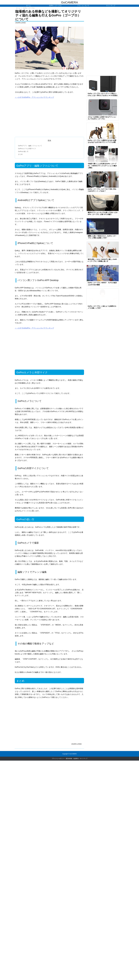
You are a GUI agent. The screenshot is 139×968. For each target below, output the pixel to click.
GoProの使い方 (23, 151)
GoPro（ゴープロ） (29, 8)
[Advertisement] (49, 117)
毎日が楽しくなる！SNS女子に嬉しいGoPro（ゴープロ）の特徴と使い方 (102, 260)
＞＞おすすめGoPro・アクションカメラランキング (34, 97)
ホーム (18, 8)
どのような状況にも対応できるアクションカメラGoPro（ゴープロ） (102, 118)
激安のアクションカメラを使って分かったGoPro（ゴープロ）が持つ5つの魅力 (102, 213)
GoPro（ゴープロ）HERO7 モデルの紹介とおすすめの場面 (102, 283)
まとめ (20, 154)
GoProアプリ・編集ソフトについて (30, 146)
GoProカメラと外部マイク (27, 148)
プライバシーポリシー (58, 758)
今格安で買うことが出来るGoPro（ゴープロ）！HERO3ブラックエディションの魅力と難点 (102, 165)
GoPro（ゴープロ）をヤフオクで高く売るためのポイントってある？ (102, 190)
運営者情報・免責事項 (72, 758)
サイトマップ (83, 758)
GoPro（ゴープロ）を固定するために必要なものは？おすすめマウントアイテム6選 (102, 141)
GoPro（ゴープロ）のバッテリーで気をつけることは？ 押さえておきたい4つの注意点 (103, 94)
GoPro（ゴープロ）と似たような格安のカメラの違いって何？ (102, 307)
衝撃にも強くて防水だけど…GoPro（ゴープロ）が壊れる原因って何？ (102, 237)
